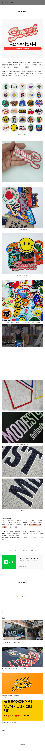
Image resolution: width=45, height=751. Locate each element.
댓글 (3, 730)
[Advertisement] (22, 597)
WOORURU (22, 744)
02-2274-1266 (31, 537)
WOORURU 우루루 (7, 2)
